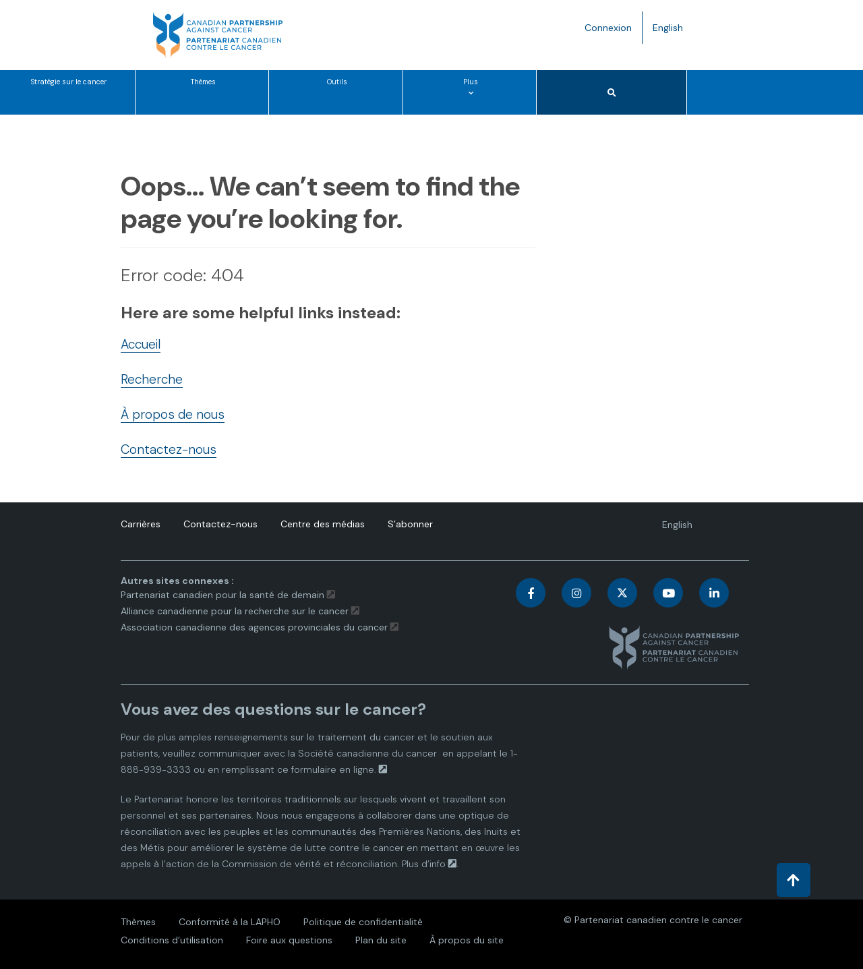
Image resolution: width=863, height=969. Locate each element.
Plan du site (381, 940)
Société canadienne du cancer (367, 753)
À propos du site (466, 940)
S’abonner (410, 524)
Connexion (608, 28)
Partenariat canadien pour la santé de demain (222, 595)
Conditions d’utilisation (172, 940)
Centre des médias (322, 524)
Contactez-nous (168, 449)
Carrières (140, 524)
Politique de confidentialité (363, 922)
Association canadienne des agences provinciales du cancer (254, 627)
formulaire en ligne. (333, 769)
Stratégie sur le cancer (69, 82)
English (673, 31)
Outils (337, 82)
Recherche (152, 379)
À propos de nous (173, 414)
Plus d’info (424, 864)
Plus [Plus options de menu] (473, 95)
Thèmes (203, 82)
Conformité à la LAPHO (229, 922)
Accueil (140, 344)
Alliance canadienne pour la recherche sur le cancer (235, 611)
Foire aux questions (289, 940)
